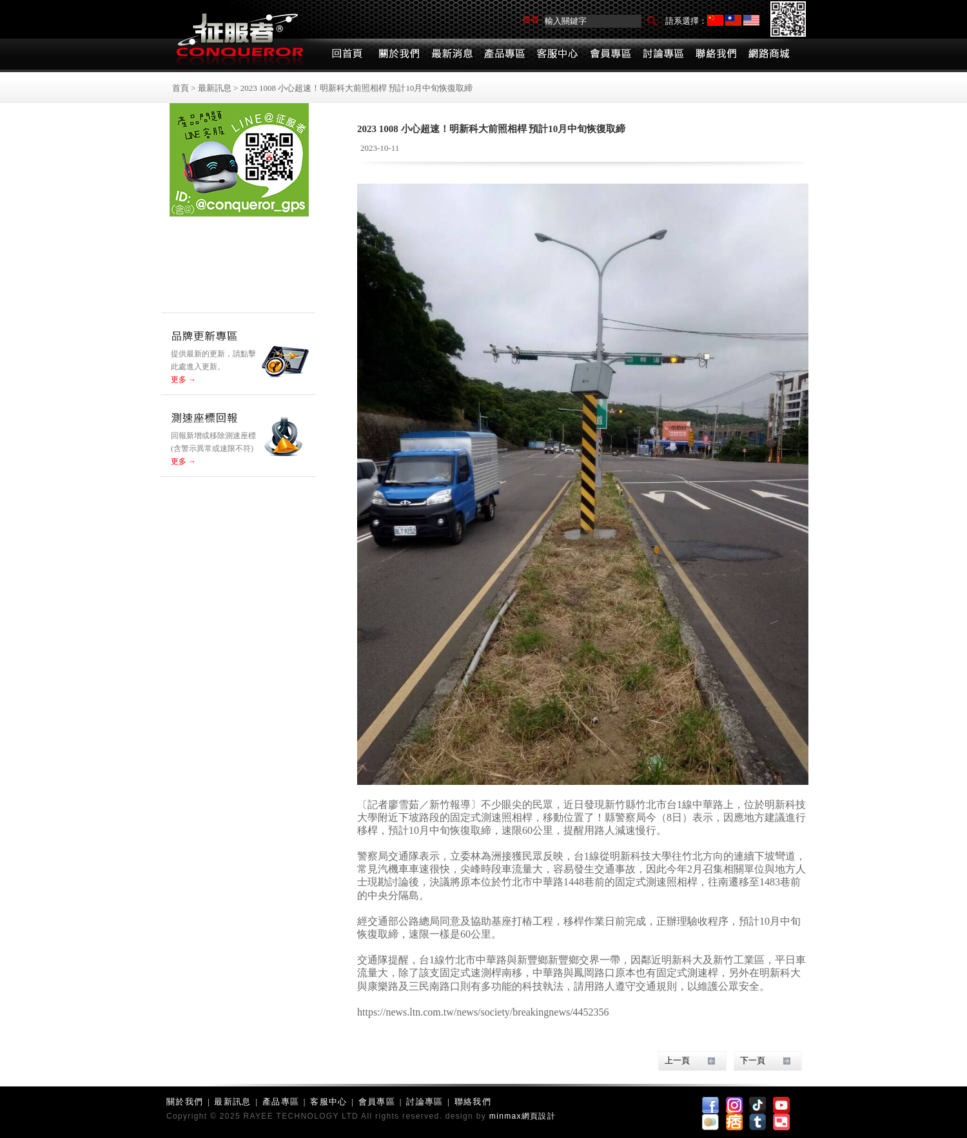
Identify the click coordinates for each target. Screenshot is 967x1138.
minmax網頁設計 (522, 1116)
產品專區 (280, 1101)
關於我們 (184, 1101)
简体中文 (715, 20)
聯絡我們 (472, 1101)
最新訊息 (214, 88)
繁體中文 (733, 20)
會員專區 (376, 1101)
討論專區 (424, 1101)
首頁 (180, 88)
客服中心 (328, 1101)
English (751, 20)
